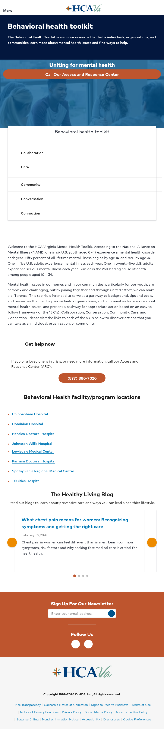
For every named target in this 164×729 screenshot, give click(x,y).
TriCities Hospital (26, 480)
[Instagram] (88, 644)
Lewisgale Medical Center (33, 451)
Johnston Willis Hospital (32, 443)
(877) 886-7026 (82, 378)
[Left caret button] (12, 542)
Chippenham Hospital (30, 414)
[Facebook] (75, 644)
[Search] (158, 7)
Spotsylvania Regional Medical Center (43, 471)
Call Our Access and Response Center (82, 74)
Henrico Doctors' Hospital (33, 433)
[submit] (111, 613)
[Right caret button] (152, 542)
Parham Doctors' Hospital (33, 461)
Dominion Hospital (27, 423)
